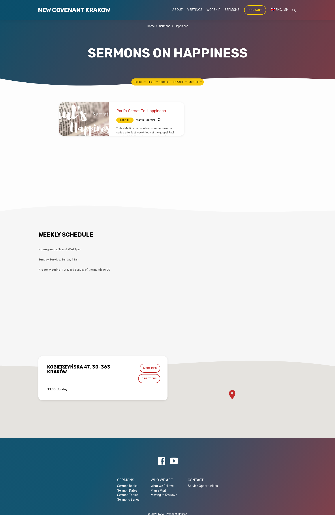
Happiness (181, 26)
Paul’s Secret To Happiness (141, 110)
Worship (213, 9)
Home (151, 26)
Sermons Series (128, 499)
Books (165, 82)
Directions (149, 378)
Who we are (162, 480)
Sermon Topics (127, 495)
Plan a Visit (158, 490)
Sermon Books (127, 486)
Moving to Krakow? (164, 495)
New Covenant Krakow (74, 10)
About (177, 9)
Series (153, 82)
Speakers (180, 82)
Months (195, 82)
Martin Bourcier (145, 120)
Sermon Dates (127, 490)
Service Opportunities (203, 486)
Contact (255, 10)
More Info (150, 368)
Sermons (232, 9)
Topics (140, 82)
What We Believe (162, 486)
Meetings (194, 9)
